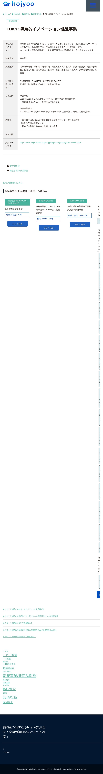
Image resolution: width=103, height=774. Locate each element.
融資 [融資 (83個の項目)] (5, 693)
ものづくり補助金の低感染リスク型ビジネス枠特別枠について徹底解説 (30, 616)
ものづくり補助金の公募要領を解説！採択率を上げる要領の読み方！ (30, 630)
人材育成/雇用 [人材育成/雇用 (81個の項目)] (9, 664)
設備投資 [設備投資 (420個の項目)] (10, 697)
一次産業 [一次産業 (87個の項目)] (7, 659)
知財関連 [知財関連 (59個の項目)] (6, 685)
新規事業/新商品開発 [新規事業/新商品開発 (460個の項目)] (19, 676)
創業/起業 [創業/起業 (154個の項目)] (8, 667)
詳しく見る (17, 224)
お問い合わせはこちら (13, 183)
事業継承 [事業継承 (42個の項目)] (5, 661)
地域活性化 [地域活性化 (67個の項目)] (7, 671)
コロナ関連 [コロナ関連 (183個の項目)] (10, 655)
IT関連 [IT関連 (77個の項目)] (5, 651)
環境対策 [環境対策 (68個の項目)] (6, 683)
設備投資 (11, 201)
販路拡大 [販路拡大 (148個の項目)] (8, 702)
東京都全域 (15, 166)
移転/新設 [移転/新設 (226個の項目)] (9, 689)
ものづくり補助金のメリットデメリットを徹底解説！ (23, 609)
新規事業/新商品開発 (19, 170)
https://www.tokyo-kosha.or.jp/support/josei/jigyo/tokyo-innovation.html (50, 143)
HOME (7, 752)
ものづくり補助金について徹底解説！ (17, 623)
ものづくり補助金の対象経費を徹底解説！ (19, 637)
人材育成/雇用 (14, 203)
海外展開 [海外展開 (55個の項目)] (6, 680)
